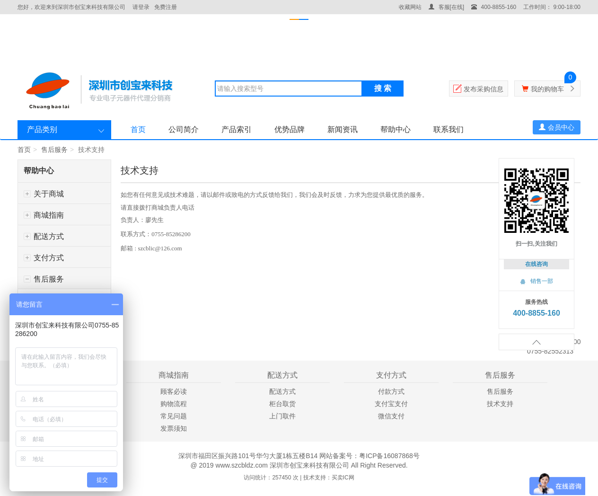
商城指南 (44, 215)
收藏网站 (410, 7)
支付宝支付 (391, 403)
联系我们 (448, 129)
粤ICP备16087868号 (389, 456)
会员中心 (556, 127)
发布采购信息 (483, 89)
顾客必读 (173, 391)
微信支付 (391, 416)
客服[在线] (446, 7)
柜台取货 (282, 403)
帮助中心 (395, 129)
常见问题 (173, 416)
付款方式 (391, 391)
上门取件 (282, 416)
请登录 (141, 7)
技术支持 (500, 403)
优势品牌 (289, 129)
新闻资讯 (342, 129)
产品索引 (236, 129)
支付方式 (44, 258)
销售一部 (536, 281)
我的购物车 (547, 89)
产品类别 (42, 129)
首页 (138, 129)
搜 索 (382, 88)
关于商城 (44, 194)
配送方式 (44, 236)
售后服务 (54, 149)
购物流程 (173, 403)
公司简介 (183, 129)
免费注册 (165, 7)
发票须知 (173, 428)
